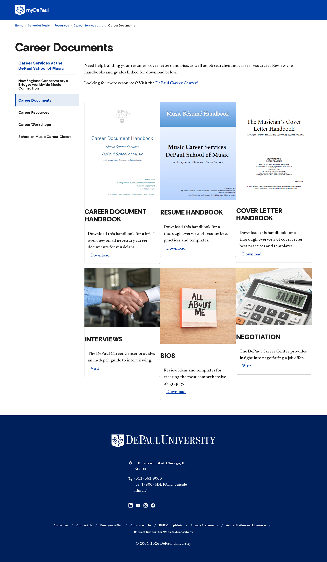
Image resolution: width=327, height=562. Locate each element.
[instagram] (145, 505)
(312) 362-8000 (148, 479)
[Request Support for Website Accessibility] (163, 532)
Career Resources (33, 112)
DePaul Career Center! (176, 83)
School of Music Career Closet (44, 136)
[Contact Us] (84, 525)
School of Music (39, 25)
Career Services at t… (88, 25)
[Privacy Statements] (204, 525)
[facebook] (153, 505)
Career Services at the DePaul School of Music (41, 65)
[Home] (163, 440)
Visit (95, 368)
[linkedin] (130, 505)
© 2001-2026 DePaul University (163, 544)
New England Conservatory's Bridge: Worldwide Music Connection (43, 84)
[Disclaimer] (60, 525)
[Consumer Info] (140, 525)
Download (100, 255)
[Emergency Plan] (111, 525)
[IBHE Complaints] (170, 525)
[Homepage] (163, 10)
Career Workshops (34, 124)
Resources (61, 25)
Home (19, 25)
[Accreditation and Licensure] (246, 525)
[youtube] (138, 505)
